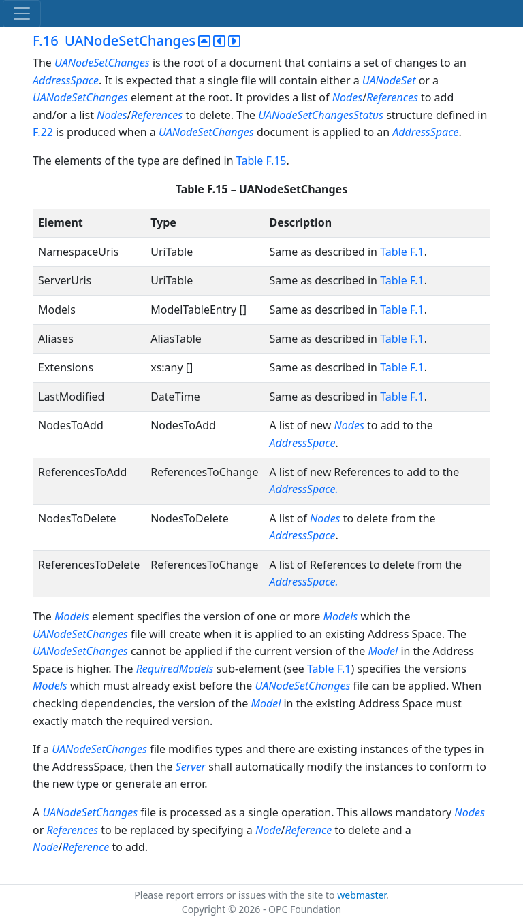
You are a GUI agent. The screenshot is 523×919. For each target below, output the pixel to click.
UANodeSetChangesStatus (322, 114)
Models (73, 616)
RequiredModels (175, 668)
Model (383, 651)
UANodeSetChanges (102, 62)
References (392, 97)
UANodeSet (389, 80)
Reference (308, 829)
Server (191, 766)
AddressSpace (66, 80)
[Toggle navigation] (22, 13)
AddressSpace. (303, 489)
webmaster (361, 894)
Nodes (347, 97)
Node (268, 829)
